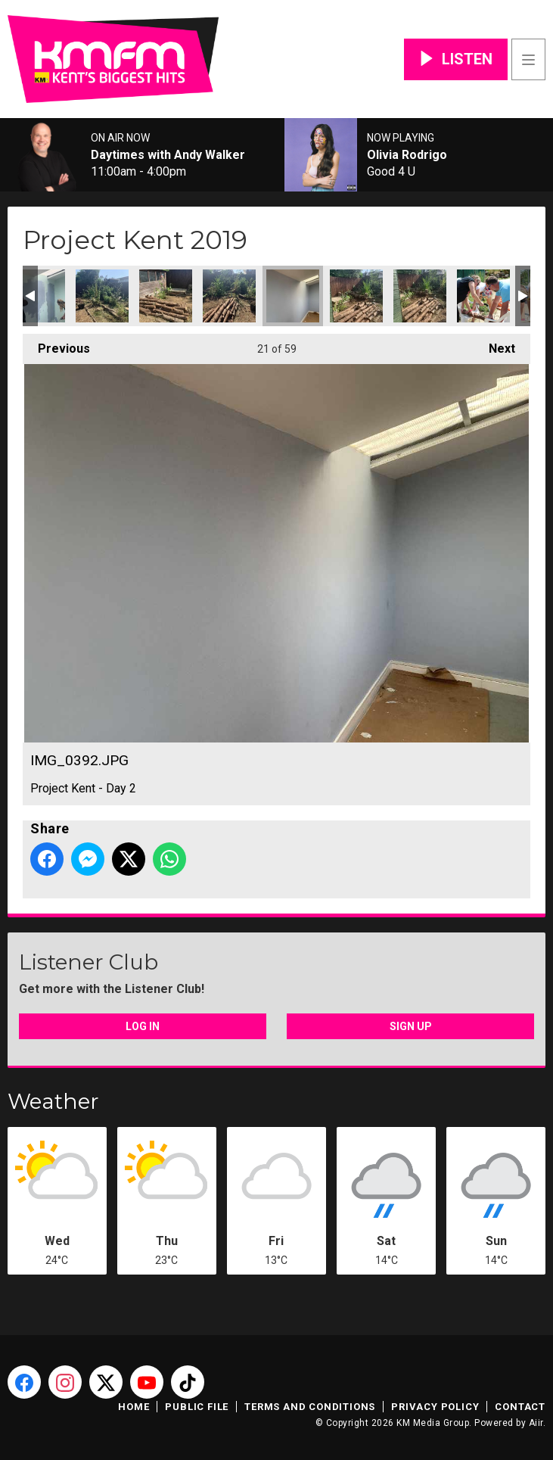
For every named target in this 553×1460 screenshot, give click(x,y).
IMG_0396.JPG (419, 295)
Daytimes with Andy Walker (168, 155)
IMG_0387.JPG (38, 295)
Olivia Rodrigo (407, 155)
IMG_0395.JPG (356, 295)
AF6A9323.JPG (483, 295)
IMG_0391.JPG (229, 295)
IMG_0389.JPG (102, 295)
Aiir (536, 1423)
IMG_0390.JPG (165, 295)
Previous (56, 345)
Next (494, 345)
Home (133, 1406)
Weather (53, 1101)
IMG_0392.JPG (292, 295)
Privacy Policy (435, 1406)
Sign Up (411, 1026)
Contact (520, 1406)
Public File (196, 1406)
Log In (143, 1026)
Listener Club (88, 962)
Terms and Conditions (309, 1406)
